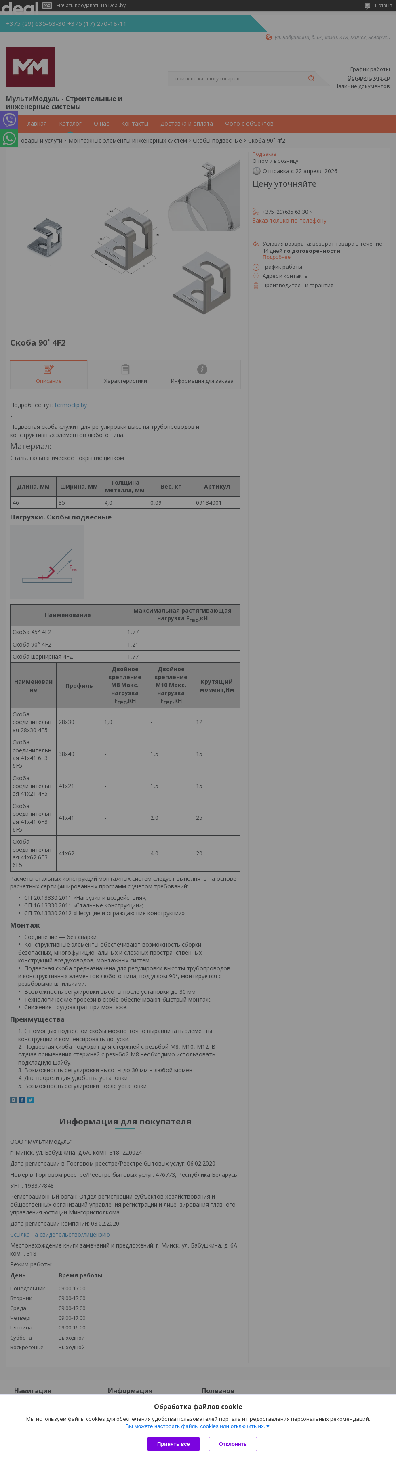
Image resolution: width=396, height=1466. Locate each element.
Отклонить (233, 1444)
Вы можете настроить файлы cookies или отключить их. (195, 1426)
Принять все (173, 1444)
